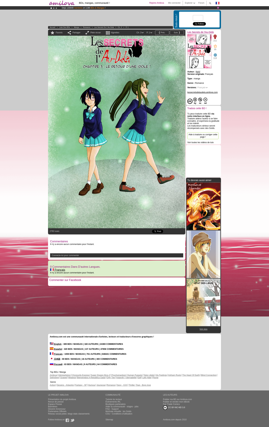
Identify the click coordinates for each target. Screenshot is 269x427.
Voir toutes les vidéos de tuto (200, 142)
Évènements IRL (113, 402)
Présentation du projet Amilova (62, 399)
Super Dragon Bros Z (100, 375)
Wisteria (72, 377)
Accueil (52, 27)
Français (57, 269)
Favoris (59, 32)
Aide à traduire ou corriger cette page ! (203, 135)
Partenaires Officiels (57, 411)
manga (76, 27)
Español (56, 349)
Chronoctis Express (81, 375)
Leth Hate (146, 377)
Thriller (131, 385)
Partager (76, 32)
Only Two (111, 377)
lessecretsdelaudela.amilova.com (202, 92)
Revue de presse (56, 402)
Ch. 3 (120, 27)
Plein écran (95, 32)
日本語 (55, 359)
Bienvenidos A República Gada (91, 377)
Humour (91, 385)
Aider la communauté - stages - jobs (122, 406)
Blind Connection (209, 375)
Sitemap (109, 419)
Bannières (52, 406)
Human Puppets (134, 375)
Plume (155, 377)
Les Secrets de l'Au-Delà (104, 27)
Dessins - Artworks (65, 385)
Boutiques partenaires (116, 404)
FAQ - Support (112, 409)
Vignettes (115, 32)
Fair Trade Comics (171, 404)
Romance (86, 27)
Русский (56, 364)
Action (52, 385)
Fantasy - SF (81, 385)
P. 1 (127, 27)
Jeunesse (101, 385)
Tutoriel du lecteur (114, 399)
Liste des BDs (64, 27)
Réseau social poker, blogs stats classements (69, 414)
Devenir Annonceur (57, 409)
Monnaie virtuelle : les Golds (118, 411)
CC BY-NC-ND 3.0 (174, 407)
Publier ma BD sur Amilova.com (177, 399)
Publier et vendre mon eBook (176, 402)
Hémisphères (64, 375)
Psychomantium (119, 375)
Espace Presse (55, 404)
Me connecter (174, 3)
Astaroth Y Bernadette (126, 377)
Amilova (53, 375)
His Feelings (161, 375)
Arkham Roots (174, 375)
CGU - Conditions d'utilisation (119, 414)
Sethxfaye (54, 377)
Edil (139, 377)
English (56, 344)
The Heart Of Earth (191, 375)
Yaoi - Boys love (143, 385)
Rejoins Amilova (156, 3)
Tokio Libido (148, 375)
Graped (63, 377)
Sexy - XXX (122, 385)
